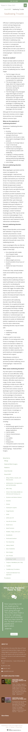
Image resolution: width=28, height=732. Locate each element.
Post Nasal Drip (10, 542)
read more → (19, 694)
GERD (7, 514)
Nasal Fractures (10, 528)
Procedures (7, 578)
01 (3, 699)
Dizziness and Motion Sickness (14, 497)
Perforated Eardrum (11, 538)
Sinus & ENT (7, 9)
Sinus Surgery (9, 552)
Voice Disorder (8, 471)
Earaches (8, 500)
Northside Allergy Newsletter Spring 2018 (19, 698)
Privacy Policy (19, 727)
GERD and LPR (10, 518)
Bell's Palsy (9, 488)
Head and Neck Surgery (10, 464)
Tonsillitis (8, 566)
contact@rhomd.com (8, 671)
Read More (14, 634)
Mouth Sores (9, 524)
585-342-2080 (14, 1)
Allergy (6, 461)
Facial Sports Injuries (11, 507)
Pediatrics (7, 467)
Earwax (8, 504)
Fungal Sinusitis (10, 511)
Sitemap (12, 727)
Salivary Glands (10, 545)
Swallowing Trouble (11, 559)
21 (3, 681)
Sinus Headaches (10, 548)
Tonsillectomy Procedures (13, 569)
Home (7, 727)
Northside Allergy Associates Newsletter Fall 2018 (19, 681)
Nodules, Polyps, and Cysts (13, 531)
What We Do (6, 458)
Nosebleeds (9, 535)
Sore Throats (9, 555)
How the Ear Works (11, 521)
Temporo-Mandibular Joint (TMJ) (14, 562)
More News (5, 715)
